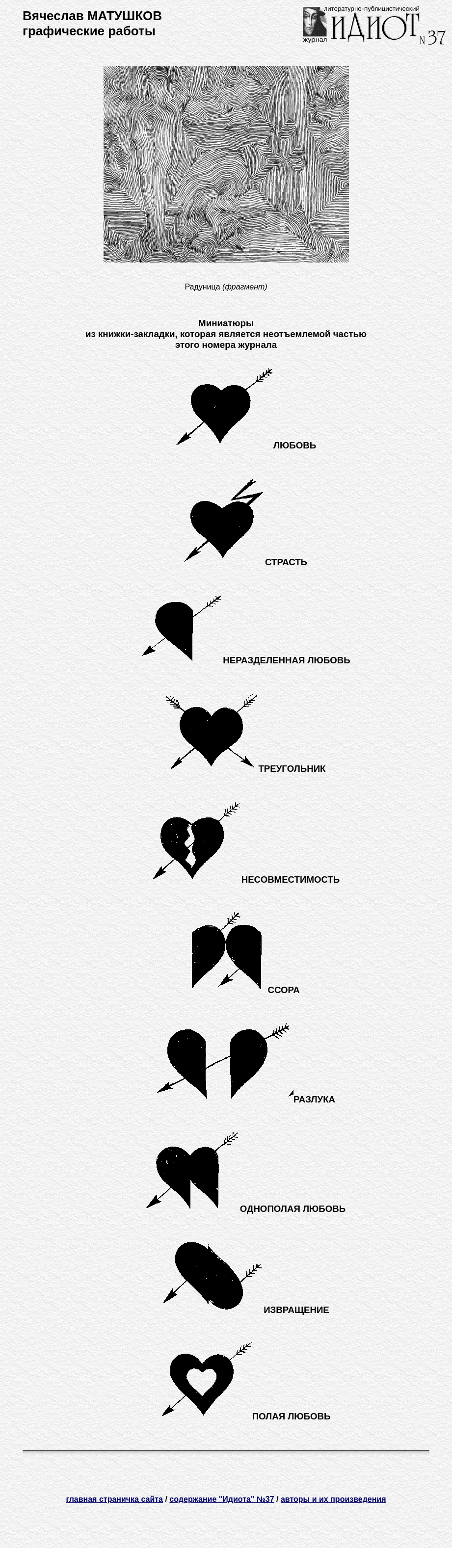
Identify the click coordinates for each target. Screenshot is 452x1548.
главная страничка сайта (114, 1499)
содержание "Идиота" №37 (221, 1499)
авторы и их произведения (333, 1499)
